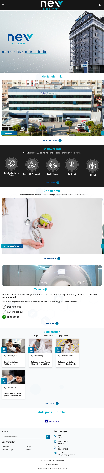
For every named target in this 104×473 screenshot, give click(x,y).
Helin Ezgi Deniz (12, 387)
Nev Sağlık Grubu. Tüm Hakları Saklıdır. (52, 460)
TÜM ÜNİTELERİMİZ (50, 259)
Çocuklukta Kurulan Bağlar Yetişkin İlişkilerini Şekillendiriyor (12, 363)
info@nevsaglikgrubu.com (66, 455)
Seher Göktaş (38, 356)
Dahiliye (28, 446)
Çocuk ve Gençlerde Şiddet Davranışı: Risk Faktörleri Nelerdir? (13, 394)
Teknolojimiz (50, 323)
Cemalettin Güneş (67, 356)
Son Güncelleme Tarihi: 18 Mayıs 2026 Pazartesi (52, 468)
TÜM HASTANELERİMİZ (49, 140)
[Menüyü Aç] (3, 5)
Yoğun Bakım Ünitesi (11, 246)
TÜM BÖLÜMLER (50, 182)
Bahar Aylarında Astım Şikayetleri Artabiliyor (40, 363)
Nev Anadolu (8, 133)
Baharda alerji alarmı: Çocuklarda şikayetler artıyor (67, 363)
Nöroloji (28, 449)
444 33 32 (61, 437)
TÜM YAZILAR (49, 403)
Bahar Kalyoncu (12, 356)
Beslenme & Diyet (7, 449)
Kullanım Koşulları (52, 464)
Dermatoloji (5, 446)
